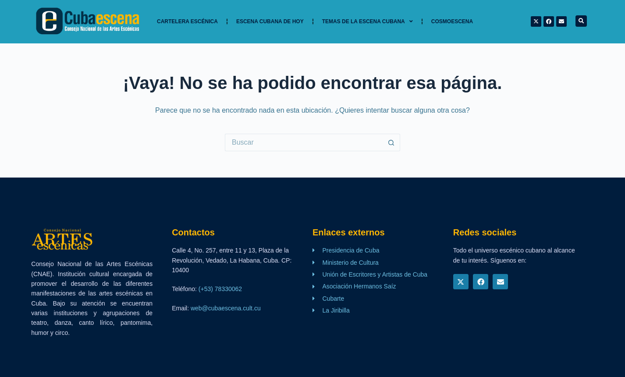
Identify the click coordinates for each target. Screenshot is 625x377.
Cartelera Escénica (187, 21)
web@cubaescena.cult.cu (226, 308)
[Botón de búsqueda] (391, 142)
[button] (581, 21)
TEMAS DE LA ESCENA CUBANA (367, 21)
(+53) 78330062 (220, 288)
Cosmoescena (452, 21)
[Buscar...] (304, 142)
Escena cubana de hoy (270, 21)
